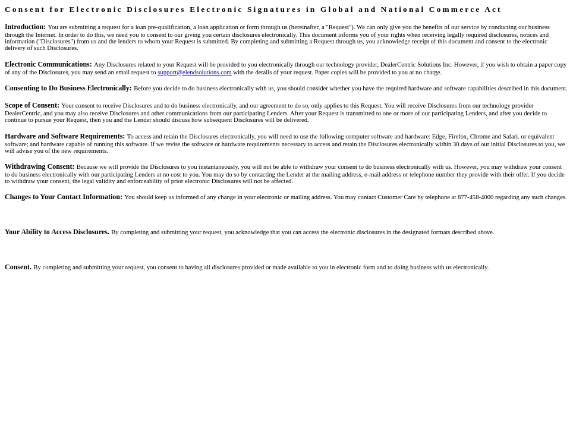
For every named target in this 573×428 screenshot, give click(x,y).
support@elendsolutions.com (194, 72)
